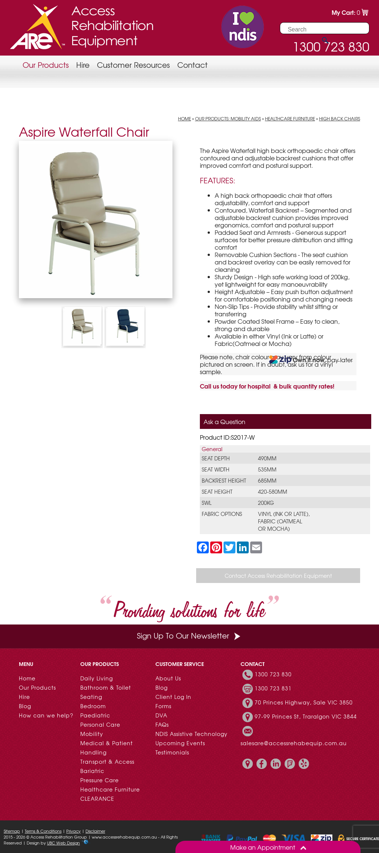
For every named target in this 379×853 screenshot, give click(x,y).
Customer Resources (133, 64)
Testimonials (172, 752)
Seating (91, 696)
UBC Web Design (63, 843)
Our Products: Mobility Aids (228, 118)
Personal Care (100, 724)
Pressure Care (99, 780)
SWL (206, 502)
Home (184, 118)
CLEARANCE (97, 798)
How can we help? (46, 715)
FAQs (162, 724)
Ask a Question (224, 421)
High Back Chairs (339, 118)
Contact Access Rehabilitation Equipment (278, 575)
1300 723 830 (273, 674)
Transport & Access (107, 761)
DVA (161, 715)
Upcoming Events (180, 743)
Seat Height (217, 491)
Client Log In (173, 696)
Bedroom (93, 706)
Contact (192, 64)
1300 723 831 (273, 688)
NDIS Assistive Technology (191, 733)
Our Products (46, 64)
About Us (168, 678)
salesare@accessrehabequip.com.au (294, 743)
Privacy (73, 831)
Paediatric (95, 715)
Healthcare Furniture (290, 118)
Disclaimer (95, 831)
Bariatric (92, 770)
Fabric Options (222, 513)
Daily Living (96, 678)
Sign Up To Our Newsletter (189, 635)
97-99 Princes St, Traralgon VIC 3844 (306, 716)
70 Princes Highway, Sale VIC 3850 (304, 702)
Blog (25, 706)
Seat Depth (216, 458)
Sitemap (12, 831)
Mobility (91, 733)
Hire (83, 64)
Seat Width (215, 469)
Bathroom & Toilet (105, 687)
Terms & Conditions (43, 831)
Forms (163, 706)
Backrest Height (224, 480)
